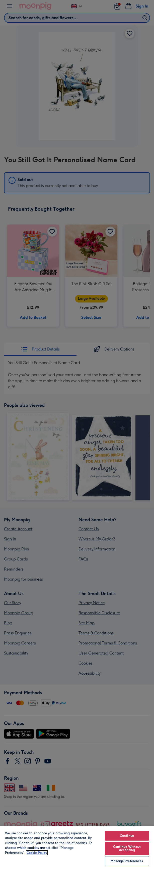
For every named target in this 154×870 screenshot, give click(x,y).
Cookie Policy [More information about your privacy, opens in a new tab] (37, 853)
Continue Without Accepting (127, 848)
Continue (127, 836)
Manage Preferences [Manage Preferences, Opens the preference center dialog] (127, 861)
